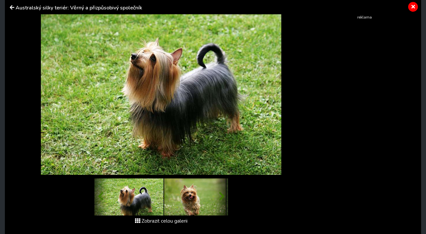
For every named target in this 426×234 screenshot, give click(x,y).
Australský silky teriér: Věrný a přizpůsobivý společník (79, 7)
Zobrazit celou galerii (161, 221)
